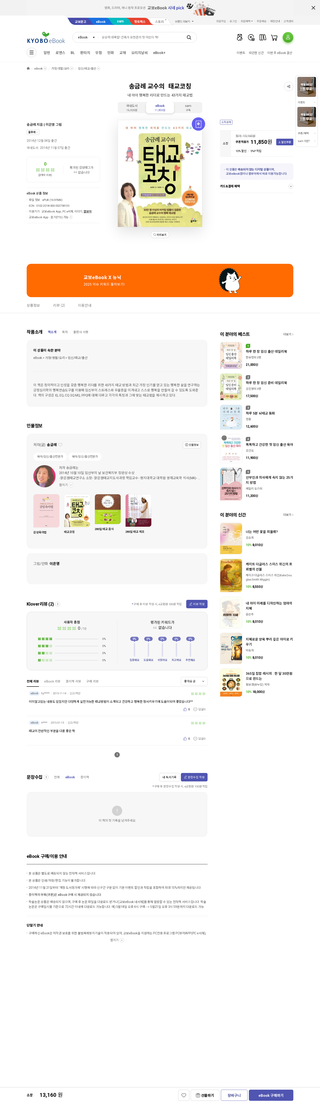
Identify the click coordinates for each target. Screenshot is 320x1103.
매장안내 (275, 21)
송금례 (31, 125)
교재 (122, 53)
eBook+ (159, 53)
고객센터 (288, 21)
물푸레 (32, 132)
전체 (57, 777)
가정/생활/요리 (60, 68)
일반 (47, 53)
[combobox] (85, 37)
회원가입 (221, 21)
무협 (98, 53)
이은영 (50, 125)
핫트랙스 (140, 22)
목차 (65, 332)
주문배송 (261, 21)
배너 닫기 (313, 8)
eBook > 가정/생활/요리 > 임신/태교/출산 (60, 358)
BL (73, 53)
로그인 (233, 21)
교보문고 (80, 22)
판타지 (85, 53)
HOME (28, 68)
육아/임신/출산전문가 (50, 456)
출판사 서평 (80, 332)
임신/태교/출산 (87, 68)
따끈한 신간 (256, 53)
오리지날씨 (139, 53)
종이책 (84, 777)
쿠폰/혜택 (303, 133)
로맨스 (61, 53)
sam (120, 21)
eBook (100, 22)
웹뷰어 (88, 211)
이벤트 (241, 53)
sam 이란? (304, 141)
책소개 (52, 332)
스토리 (159, 22)
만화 (110, 53)
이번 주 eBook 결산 (279, 53)
